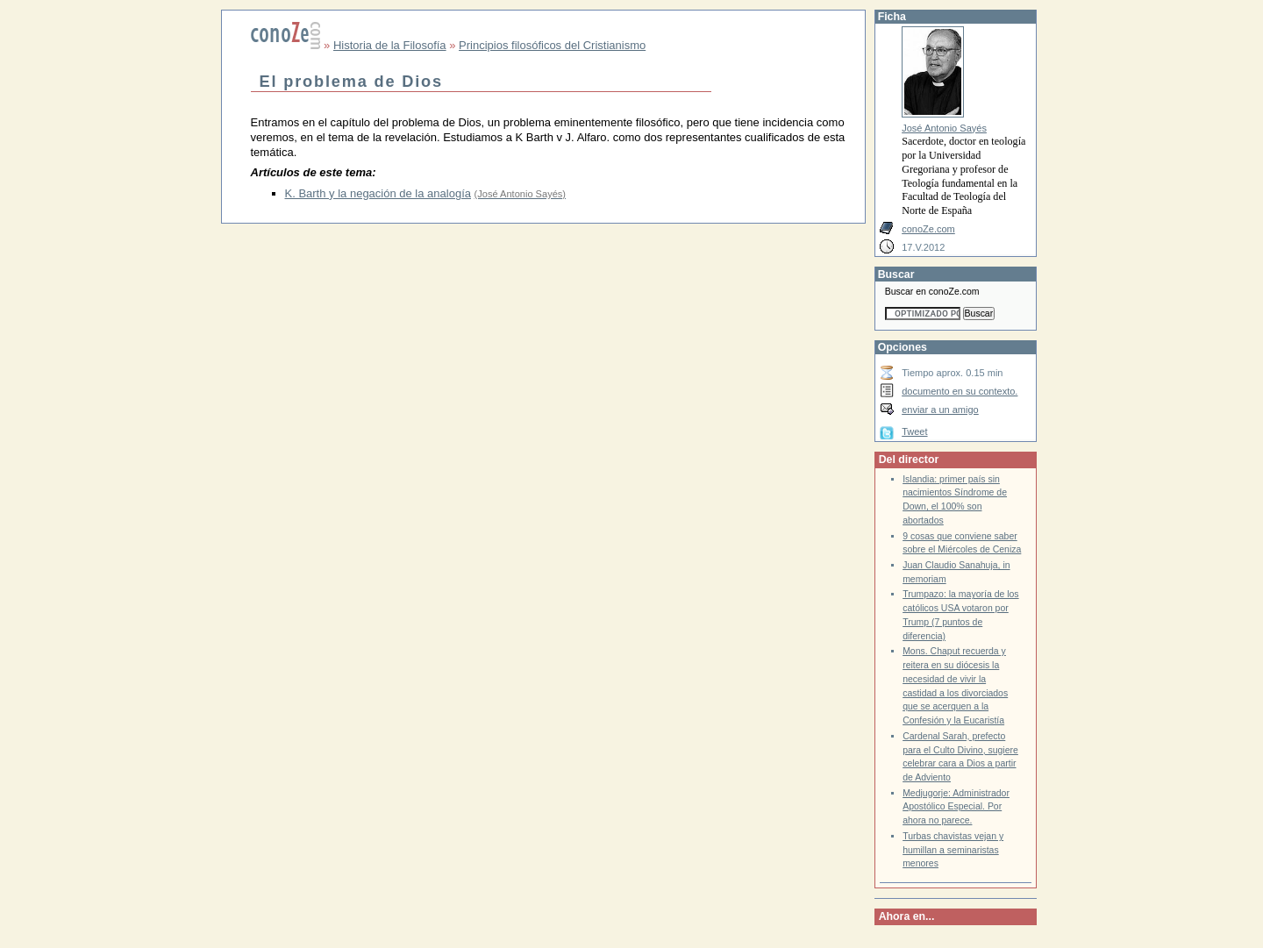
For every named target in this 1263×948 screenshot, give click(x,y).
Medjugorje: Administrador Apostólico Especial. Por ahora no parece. (956, 806)
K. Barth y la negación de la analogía (378, 193)
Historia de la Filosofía (389, 45)
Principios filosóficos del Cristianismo (552, 45)
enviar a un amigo (940, 409)
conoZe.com (928, 229)
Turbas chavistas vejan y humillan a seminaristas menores (953, 849)
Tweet (914, 431)
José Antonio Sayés (944, 128)
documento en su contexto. (959, 391)
